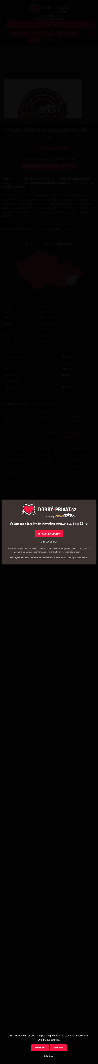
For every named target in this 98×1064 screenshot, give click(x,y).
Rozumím (58, 1048)
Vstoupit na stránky (49, 533)
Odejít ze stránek (49, 541)
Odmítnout (49, 1056)
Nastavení (40, 1048)
